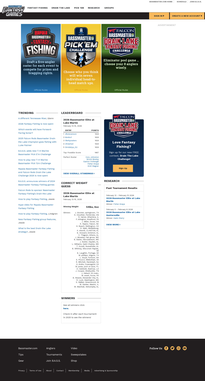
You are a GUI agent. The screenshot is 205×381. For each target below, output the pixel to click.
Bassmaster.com (27, 348)
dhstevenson (71, 134)
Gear (21, 360)
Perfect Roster (70, 157)
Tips (20, 354)
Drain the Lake (61, 8)
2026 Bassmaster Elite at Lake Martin (123, 199)
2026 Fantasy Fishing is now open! (35, 124)
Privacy (21, 370)
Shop (74, 360)
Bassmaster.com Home (160, 2)
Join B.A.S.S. (196, 2)
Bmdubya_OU (71, 147)
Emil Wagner (93, 166)
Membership (73, 370)
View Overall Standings (78, 173)
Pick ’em (79, 8)
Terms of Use (35, 370)
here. (66, 308)
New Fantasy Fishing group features (37, 219)
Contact (60, 370)
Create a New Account (187, 16)
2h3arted (69, 144)
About (49, 370)
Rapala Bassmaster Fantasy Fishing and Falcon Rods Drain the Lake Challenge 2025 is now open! (36, 172)
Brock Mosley (93, 159)
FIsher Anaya (119, 204)
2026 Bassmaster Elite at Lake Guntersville (123, 213)
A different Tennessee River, (32, 118)
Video (74, 348)
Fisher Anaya (93, 164)
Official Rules (41, 90)
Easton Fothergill (91, 161)
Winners (66, 213)
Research (94, 8)
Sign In (159, 16)
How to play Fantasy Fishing (32, 199)
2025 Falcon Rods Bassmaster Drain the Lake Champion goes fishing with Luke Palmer (37, 141)
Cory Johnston (92, 157)
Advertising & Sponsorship (106, 370)
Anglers (50, 348)
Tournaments (54, 354)
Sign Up (123, 168)
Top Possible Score (72, 152)
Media (87, 370)
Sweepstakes (78, 354)
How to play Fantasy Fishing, (33, 213)
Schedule (181, 2)
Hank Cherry (118, 218)
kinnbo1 (68, 137)
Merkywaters (71, 140)
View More (112, 224)
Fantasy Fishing (38, 8)
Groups (109, 8)
